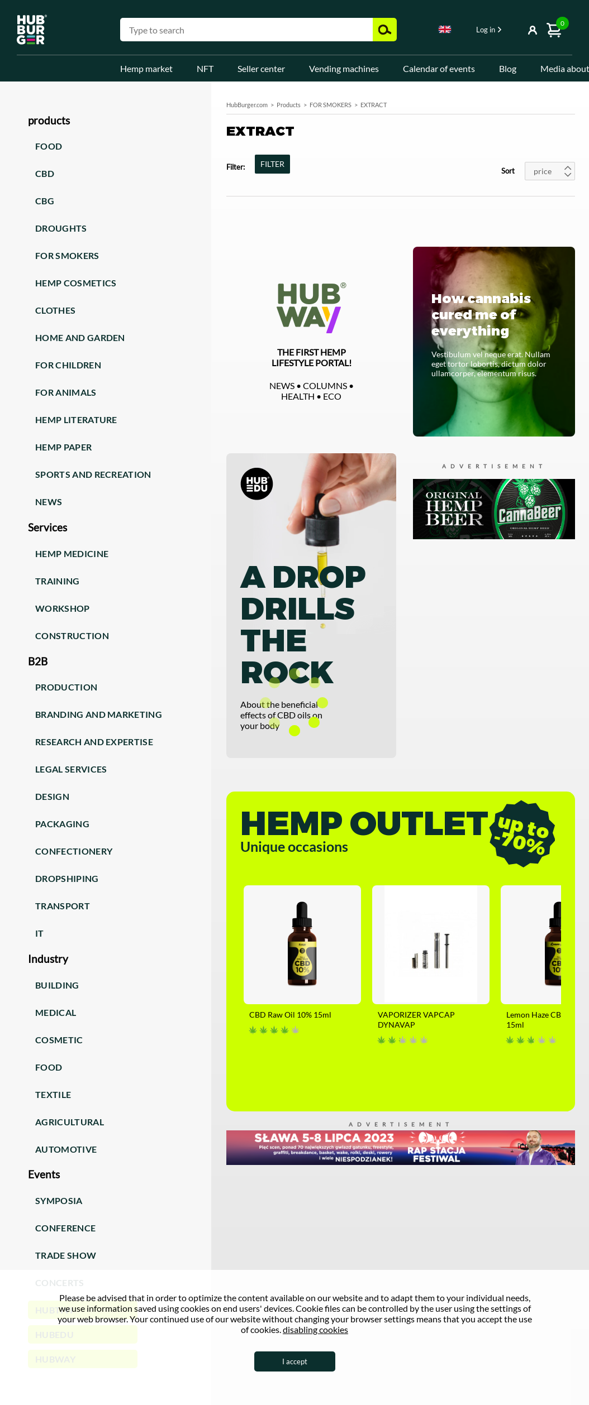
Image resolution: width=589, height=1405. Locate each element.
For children (68, 364)
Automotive (66, 1149)
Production (66, 687)
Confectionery (73, 851)
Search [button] (385, 29)
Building (57, 985)
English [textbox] (445, 29)
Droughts (61, 228)
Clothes (55, 310)
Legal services (71, 769)
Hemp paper (63, 447)
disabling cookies (315, 1329)
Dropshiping (67, 878)
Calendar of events (439, 68)
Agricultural (69, 1121)
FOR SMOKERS (331, 104)
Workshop (62, 608)
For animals (66, 392)
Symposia (59, 1200)
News (48, 501)
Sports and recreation (93, 474)
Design (52, 796)
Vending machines (344, 68)
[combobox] (445, 31)
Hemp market (146, 68)
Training (57, 581)
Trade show (65, 1255)
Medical (55, 1012)
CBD (44, 173)
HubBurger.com (247, 104)
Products (289, 104)
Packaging (62, 823)
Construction (72, 635)
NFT (205, 68)
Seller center (261, 68)
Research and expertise (94, 741)
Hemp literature (76, 419)
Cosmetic (59, 1039)
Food (48, 146)
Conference (65, 1227)
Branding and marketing (98, 714)
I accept (294, 1361)
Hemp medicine (71, 553)
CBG (44, 200)
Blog (507, 68)
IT (39, 933)
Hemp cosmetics (75, 282)
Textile (53, 1094)
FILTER (272, 164)
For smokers (67, 255)
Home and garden (80, 337)
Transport (62, 905)
